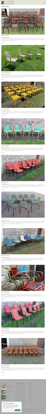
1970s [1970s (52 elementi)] (25, 385)
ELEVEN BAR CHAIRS (4, 182)
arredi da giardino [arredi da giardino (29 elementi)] (22, 389)
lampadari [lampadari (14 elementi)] (16, 395)
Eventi (30, 395)
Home (30, 385)
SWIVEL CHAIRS (8, 396)
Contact (30, 396)
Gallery (30, 393)
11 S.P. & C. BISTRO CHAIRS (10, 391)
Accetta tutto (17, 410)
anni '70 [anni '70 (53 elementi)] (16, 388)
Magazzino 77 (31, 410)
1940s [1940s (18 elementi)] (18, 385)
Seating (8, 392)
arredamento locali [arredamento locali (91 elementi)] (23, 388)
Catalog (30, 390)
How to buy (30, 388)
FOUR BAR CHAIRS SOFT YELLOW (6, 72)
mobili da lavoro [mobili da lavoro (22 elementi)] (17, 398)
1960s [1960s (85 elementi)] (22, 385)
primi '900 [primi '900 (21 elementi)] (24, 399)
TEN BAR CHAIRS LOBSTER (5, 328)
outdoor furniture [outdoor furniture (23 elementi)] (17, 399)
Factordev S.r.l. (38, 410)
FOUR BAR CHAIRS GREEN (5, 145)
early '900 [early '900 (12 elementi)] (26, 392)
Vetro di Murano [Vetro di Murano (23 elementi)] (24, 402)
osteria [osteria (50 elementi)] (24, 398)
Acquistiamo (30, 398)
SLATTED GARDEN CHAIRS (5, 292)
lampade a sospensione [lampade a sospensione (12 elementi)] (21, 395)
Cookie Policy (31, 400)
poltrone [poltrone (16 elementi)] (21, 399)
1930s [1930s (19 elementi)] (16, 385)
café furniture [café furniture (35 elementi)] (16, 392)
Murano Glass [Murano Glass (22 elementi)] (21, 398)
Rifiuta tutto (11, 410)
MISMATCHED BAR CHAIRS (5, 255)
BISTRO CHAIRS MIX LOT (5, 35)
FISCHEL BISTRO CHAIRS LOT (5, 365)
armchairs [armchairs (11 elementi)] (19, 388)
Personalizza (6, 410)
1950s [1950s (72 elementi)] (20, 385)
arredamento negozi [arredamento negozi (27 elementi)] (17, 389)
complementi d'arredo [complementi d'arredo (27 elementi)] (21, 392)
